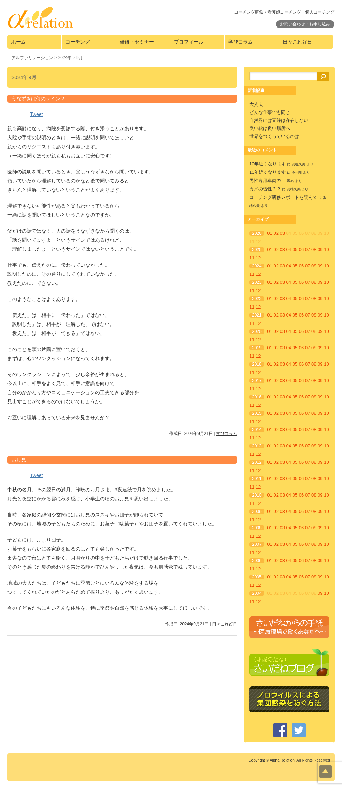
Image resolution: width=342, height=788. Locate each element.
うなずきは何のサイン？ (38, 98)
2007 (257, 544)
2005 (257, 577)
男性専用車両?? (265, 180)
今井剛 (297, 172)
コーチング (77, 42)
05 (295, 249)
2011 (257, 478)
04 (288, 249)
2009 (257, 511)
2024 (257, 266)
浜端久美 (298, 164)
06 (301, 249)
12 (258, 257)
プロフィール (188, 42)
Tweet (36, 114)
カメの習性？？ (265, 189)
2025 (257, 249)
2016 (257, 397)
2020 (257, 331)
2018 (257, 364)
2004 (257, 593)
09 (320, 249)
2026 (257, 233)
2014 (257, 429)
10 (326, 249)
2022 (257, 298)
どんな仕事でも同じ (269, 112)
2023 (257, 282)
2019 (257, 347)
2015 (257, 413)
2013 (257, 446)
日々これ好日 (297, 42)
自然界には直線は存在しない (278, 120)
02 (275, 233)
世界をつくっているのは (274, 136)
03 (282, 233)
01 (269, 233)
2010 (257, 495)
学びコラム (240, 42)
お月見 (18, 459)
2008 (257, 527)
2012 (257, 462)
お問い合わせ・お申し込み (305, 24)
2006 (257, 560)
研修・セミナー (137, 42)
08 (313, 249)
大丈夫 (256, 104)
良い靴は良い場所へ (269, 128)
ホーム (18, 42)
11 (251, 257)
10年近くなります (267, 163)
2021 (257, 315)
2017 (257, 380)
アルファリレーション (32, 57)
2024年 (65, 57)
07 (307, 249)
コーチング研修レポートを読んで (283, 197)
